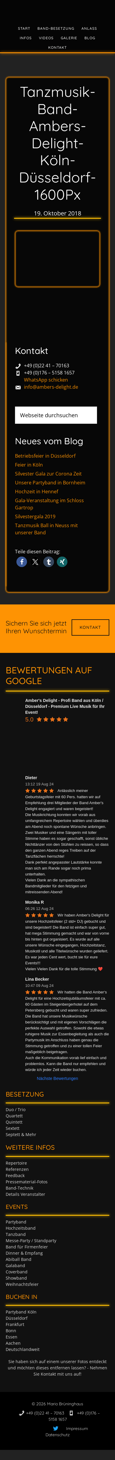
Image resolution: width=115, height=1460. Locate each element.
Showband (16, 1278)
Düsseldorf (17, 1318)
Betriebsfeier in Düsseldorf (45, 456)
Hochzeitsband (21, 1228)
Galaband (15, 1265)
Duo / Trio (15, 1109)
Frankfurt (15, 1324)
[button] (21, 562)
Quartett (14, 1116)
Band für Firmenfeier (27, 1247)
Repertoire (16, 1163)
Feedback (15, 1175)
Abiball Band (18, 1259)
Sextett (12, 1128)
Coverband (17, 1272)
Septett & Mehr (21, 1134)
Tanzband (16, 1234)
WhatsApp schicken (46, 380)
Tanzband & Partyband (57, 10)
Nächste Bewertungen (57, 1078)
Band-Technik (19, 1188)
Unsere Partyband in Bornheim (50, 482)
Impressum (77, 1428)
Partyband (16, 1222)
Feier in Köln (29, 465)
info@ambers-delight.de (51, 387)
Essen (11, 1337)
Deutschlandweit (23, 1349)
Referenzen (17, 1169)
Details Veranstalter (25, 1194)
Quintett (14, 1122)
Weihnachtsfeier (22, 1284)
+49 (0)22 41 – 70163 (46, 365)
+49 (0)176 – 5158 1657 (49, 372)
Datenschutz (58, 1434)
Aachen (13, 1343)
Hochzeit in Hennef (36, 491)
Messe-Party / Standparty (31, 1240)
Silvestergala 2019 (35, 516)
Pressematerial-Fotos (27, 1182)
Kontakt (90, 627)
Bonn (11, 1330)
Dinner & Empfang (24, 1253)
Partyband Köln (21, 1312)
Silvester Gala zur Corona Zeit (48, 473)
